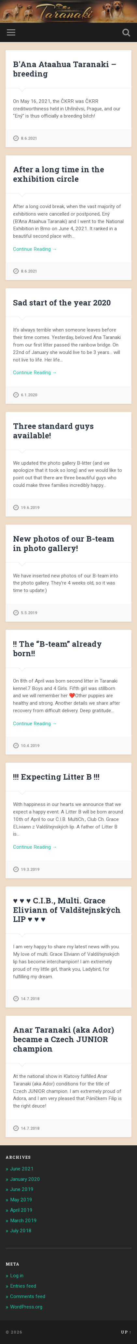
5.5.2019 (29, 612)
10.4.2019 (30, 745)
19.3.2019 (30, 869)
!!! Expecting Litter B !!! (56, 776)
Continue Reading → (35, 249)
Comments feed (27, 1296)
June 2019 (22, 1189)
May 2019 (21, 1200)
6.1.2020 (29, 394)
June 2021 (22, 1169)
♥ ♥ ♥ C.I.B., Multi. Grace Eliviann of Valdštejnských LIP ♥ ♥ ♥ (67, 910)
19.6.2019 (30, 507)
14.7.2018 (30, 998)
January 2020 (25, 1179)
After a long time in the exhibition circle (58, 174)
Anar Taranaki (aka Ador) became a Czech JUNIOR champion (63, 1039)
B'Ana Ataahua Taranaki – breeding (64, 69)
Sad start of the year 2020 (62, 302)
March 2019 (23, 1221)
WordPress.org (26, 1307)
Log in (16, 1276)
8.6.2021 (29, 138)
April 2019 (21, 1210)
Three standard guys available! (53, 431)
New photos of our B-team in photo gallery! (63, 543)
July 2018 (21, 1231)
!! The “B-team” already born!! (57, 648)
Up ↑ (126, 1332)
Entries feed (23, 1286)
